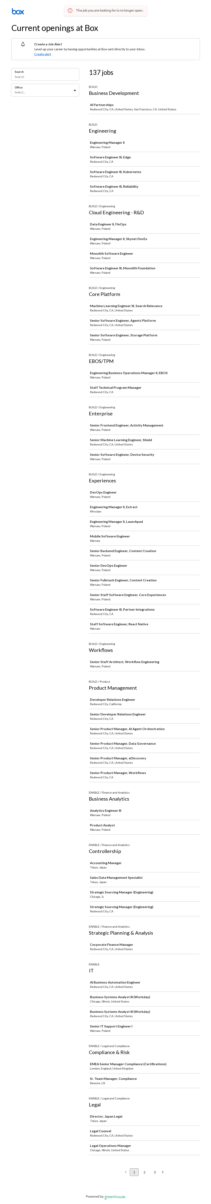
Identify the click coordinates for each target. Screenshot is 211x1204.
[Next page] (163, 1172)
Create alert (42, 54)
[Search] (45, 77)
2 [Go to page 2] (144, 1172)
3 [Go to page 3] (155, 1172)
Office (19, 87)
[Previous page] (125, 1172)
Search (19, 71)
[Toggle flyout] (74, 90)
